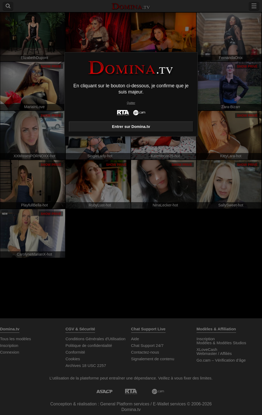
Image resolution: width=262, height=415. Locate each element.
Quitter (131, 102)
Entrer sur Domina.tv (131, 126)
